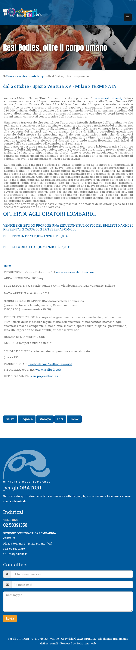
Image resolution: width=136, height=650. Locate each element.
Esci (60, 419)
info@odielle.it (17, 553)
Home (10, 76)
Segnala (27, 419)
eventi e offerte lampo (31, 76)
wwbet (48, 370)
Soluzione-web (86, 643)
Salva (10, 419)
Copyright (67, 638)
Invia (10, 618)
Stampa (45, 419)
